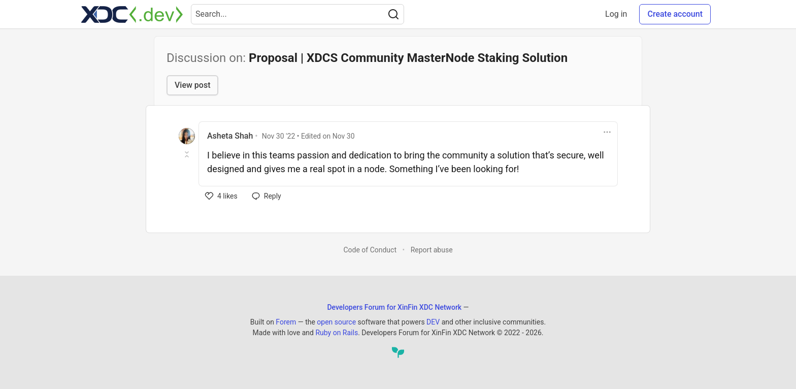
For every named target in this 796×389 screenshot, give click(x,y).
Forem (286, 322)
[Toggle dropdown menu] (607, 132)
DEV (433, 322)
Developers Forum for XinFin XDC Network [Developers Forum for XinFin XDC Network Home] (394, 307)
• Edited (308, 136)
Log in (616, 14)
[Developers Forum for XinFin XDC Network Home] (132, 14)
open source (336, 322)
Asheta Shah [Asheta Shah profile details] (230, 136)
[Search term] (297, 14)
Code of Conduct (369, 250)
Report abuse (432, 250)
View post (192, 85)
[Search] (393, 14)
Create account (675, 14)
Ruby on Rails (336, 333)
